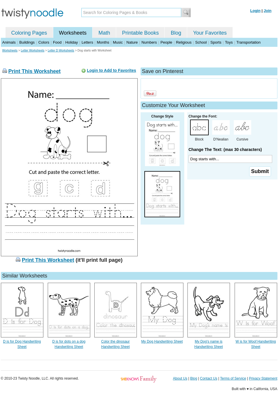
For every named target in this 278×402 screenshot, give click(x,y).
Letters (87, 42)
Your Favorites (209, 33)
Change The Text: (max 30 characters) (225, 149)
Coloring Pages (29, 33)
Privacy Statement (263, 378)
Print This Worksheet (34, 71)
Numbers (149, 42)
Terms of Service (233, 378)
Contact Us (208, 378)
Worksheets (73, 33)
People (166, 42)
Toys (229, 42)
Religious (183, 42)
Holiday (71, 42)
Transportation (248, 42)
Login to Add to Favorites (111, 70)
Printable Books (140, 33)
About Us (180, 378)
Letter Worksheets (33, 50)
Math (104, 33)
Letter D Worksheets (61, 50)
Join (268, 10)
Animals (9, 42)
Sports (216, 42)
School (201, 42)
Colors (43, 42)
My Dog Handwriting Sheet (162, 341)
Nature (132, 42)
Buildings (27, 42)
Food (57, 42)
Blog (176, 33)
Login (255, 10)
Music (118, 42)
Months (103, 42)
